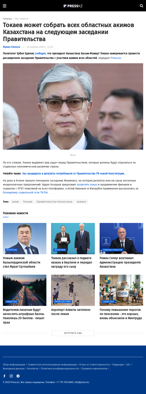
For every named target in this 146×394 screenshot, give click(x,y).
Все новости (21, 18)
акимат (81, 201)
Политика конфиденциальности (60, 368)
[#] (73, 5)
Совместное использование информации (52, 364)
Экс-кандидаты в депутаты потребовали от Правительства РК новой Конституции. (73, 173)
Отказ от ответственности (94, 364)
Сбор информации (14, 364)
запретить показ (87, 184)
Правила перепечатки (95, 368)
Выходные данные (14, 368)
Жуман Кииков (11, 46)
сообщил (40, 53)
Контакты (33, 368)
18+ (128, 364)
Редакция (118, 364)
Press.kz (116, 58)
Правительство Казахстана (54, 201)
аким (15, 201)
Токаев (27, 201)
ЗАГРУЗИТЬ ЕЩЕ (73, 333)
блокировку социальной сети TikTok (25, 192)
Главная (7, 18)
